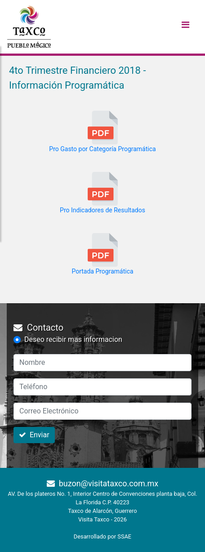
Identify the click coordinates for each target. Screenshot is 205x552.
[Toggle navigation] (185, 27)
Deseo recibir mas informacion (73, 339)
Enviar (34, 435)
